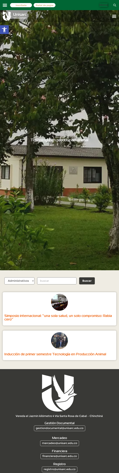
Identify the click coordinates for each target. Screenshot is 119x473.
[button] (4, 5)
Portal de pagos (44, 5)
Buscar (87, 280)
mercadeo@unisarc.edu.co (59, 443)
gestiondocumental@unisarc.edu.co (59, 428)
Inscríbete (21, 5)
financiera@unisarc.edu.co (59, 456)
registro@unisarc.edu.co (59, 469)
